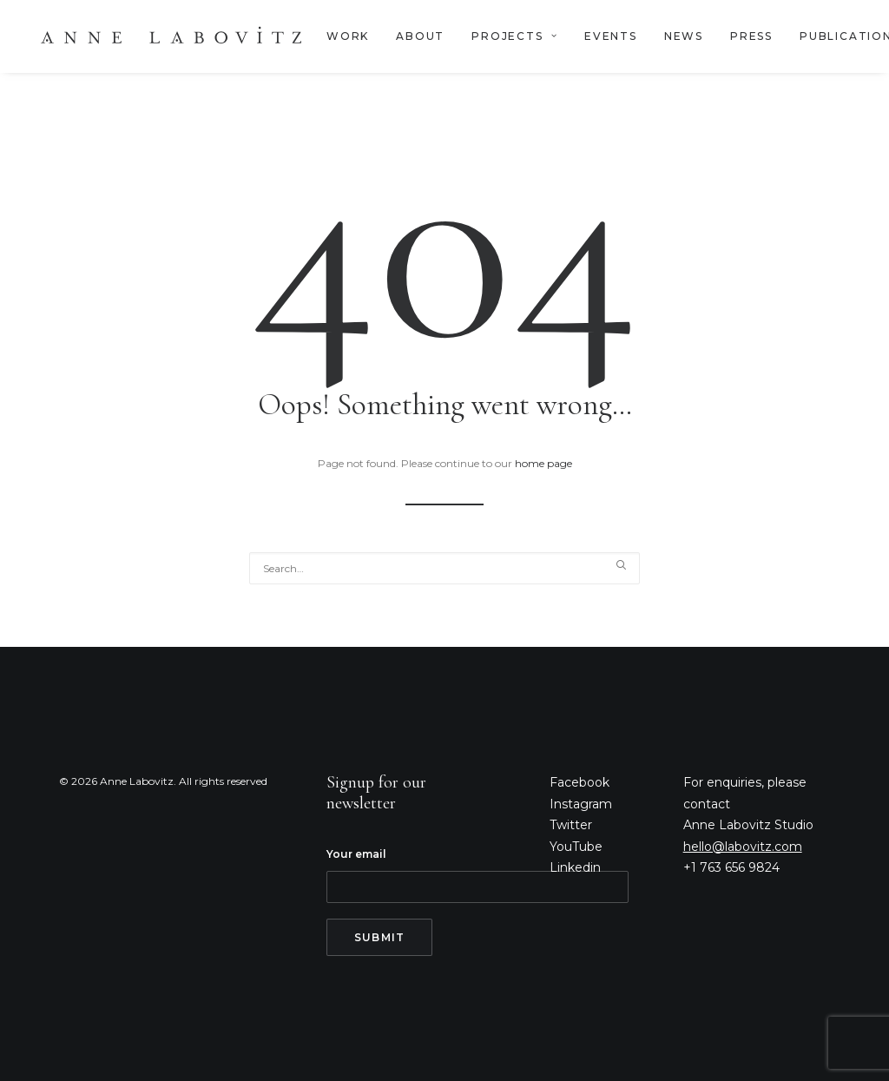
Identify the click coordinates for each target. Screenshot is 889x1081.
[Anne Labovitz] (171, 36)
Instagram (581, 804)
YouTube (576, 846)
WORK (347, 36)
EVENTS (610, 36)
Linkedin (575, 867)
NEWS (683, 36)
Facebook (579, 782)
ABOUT (420, 36)
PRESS (751, 36)
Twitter (571, 825)
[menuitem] (347, 36)
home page (543, 463)
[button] (620, 565)
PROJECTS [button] (514, 36)
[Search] (444, 568)
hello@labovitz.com (742, 846)
